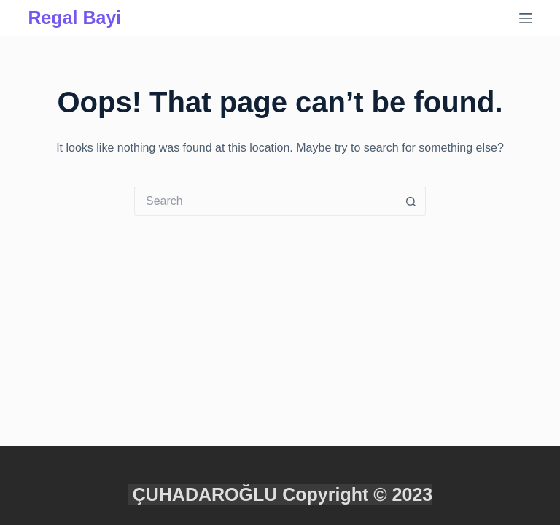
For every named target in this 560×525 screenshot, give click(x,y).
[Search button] (411, 201)
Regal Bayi (74, 17)
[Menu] (525, 18)
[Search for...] (265, 201)
